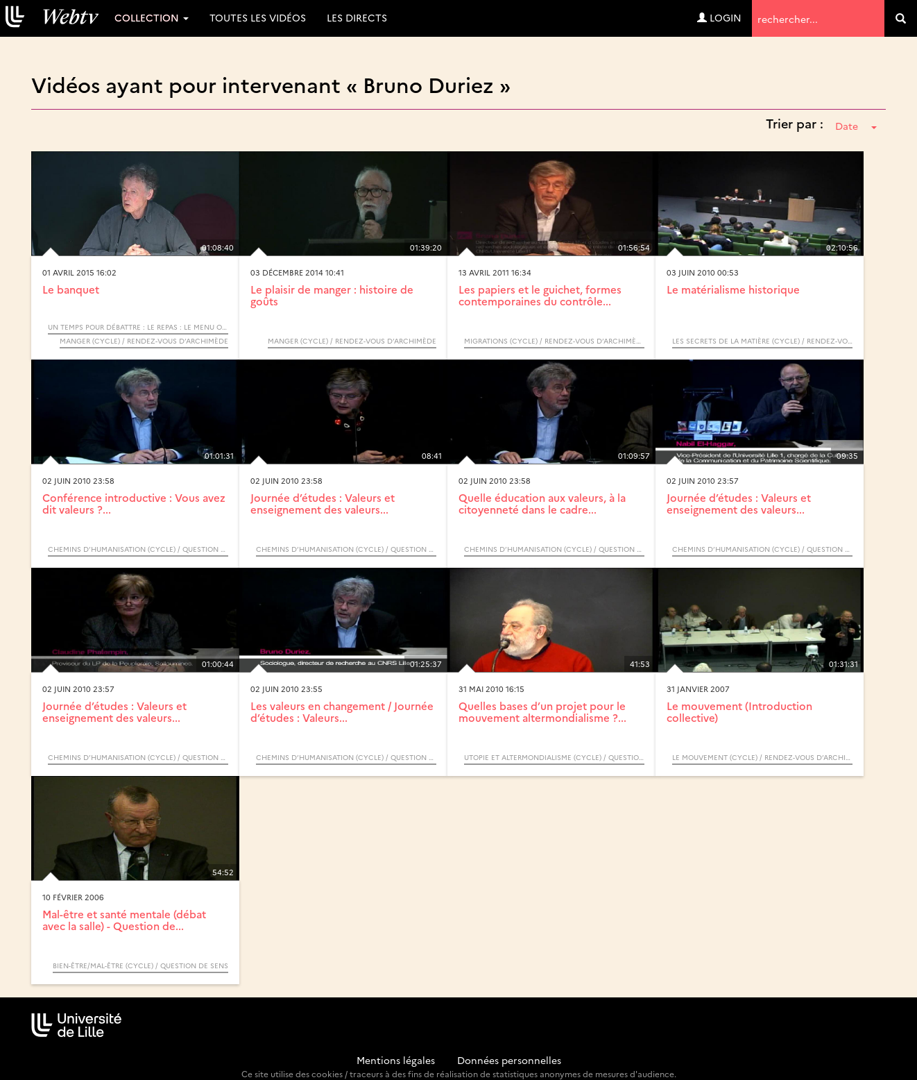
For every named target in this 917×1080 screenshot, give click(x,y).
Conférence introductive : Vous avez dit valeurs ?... (133, 503)
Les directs (357, 17)
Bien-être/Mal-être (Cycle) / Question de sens (140, 965)
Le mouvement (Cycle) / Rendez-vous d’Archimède (762, 757)
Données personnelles (509, 1060)
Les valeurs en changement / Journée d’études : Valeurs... (342, 711)
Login (719, 17)
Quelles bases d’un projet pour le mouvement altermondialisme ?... (542, 711)
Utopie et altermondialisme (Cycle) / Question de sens (554, 757)
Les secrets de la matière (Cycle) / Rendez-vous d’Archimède (762, 341)
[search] (900, 18)
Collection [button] (151, 17)
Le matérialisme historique (733, 289)
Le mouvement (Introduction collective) (739, 711)
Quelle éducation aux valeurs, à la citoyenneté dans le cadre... (542, 503)
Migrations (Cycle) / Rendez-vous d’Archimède (554, 341)
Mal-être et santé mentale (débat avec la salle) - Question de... (124, 919)
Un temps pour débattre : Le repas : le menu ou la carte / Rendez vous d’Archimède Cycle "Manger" (138, 327)
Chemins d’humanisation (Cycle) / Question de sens (138, 549)
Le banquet (70, 289)
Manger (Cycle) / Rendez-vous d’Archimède (144, 341)
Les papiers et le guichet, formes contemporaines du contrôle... (540, 295)
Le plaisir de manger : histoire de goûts (331, 295)
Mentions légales (396, 1060)
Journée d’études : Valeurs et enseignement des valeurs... (322, 503)
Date (856, 126)
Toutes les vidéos (257, 17)
